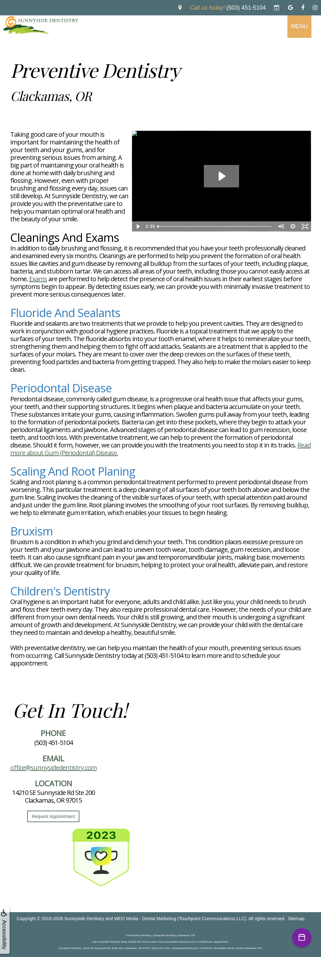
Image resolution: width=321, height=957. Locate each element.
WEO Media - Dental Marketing (145, 918)
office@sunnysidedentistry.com (53, 767)
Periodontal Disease (61, 388)
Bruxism (31, 531)
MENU (299, 26)
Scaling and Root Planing (72, 471)
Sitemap (296, 918)
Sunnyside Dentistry (84, 918)
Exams (38, 278)
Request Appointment (53, 816)
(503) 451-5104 (53, 742)
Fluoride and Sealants (65, 313)
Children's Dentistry (60, 591)
